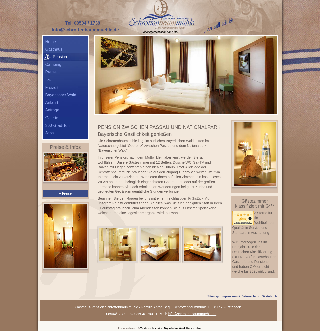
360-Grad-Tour (58, 125)
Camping (53, 64)
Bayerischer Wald (60, 95)
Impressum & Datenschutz (240, 296)
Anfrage (52, 110)
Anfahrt (51, 102)
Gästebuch (269, 296)
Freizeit (51, 87)
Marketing (157, 328)
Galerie (51, 118)
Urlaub (198, 328)
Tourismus (146, 328)
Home (50, 42)
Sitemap (213, 296)
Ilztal (49, 80)
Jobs (49, 133)
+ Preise (65, 193)
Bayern (190, 328)
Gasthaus (53, 49)
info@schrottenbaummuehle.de (85, 29)
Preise (51, 72)
